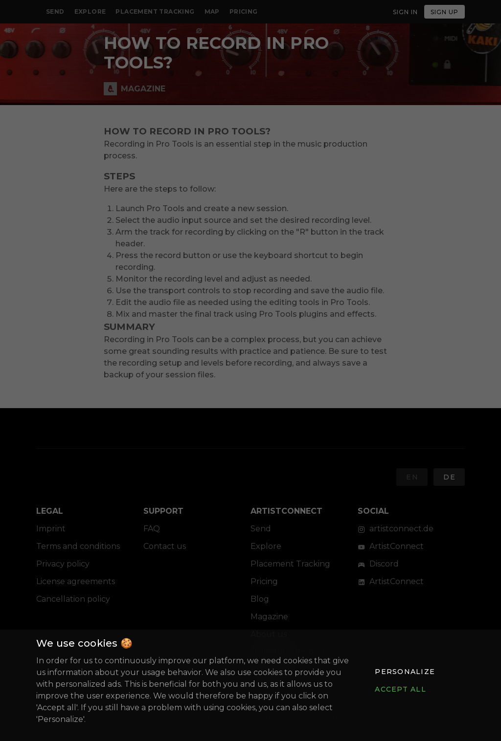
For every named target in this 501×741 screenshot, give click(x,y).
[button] (404, 671)
